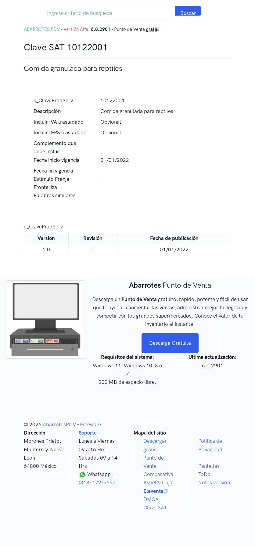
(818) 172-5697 (97, 482)
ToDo (204, 474)
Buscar (188, 13)
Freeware (90, 424)
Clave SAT (155, 507)
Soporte (88, 433)
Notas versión (214, 482)
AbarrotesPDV (59, 424)
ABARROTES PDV (42, 29)
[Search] (108, 13)
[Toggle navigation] (213, 13)
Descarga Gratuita (170, 343)
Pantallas (209, 466)
